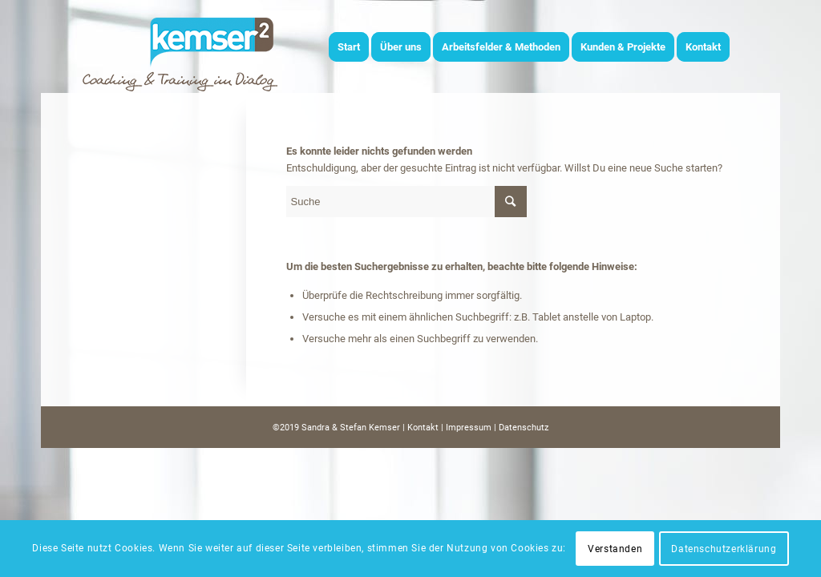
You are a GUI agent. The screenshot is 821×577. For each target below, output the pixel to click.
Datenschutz (523, 427)
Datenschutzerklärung (723, 549)
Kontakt (423, 427)
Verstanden (615, 549)
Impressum (468, 427)
